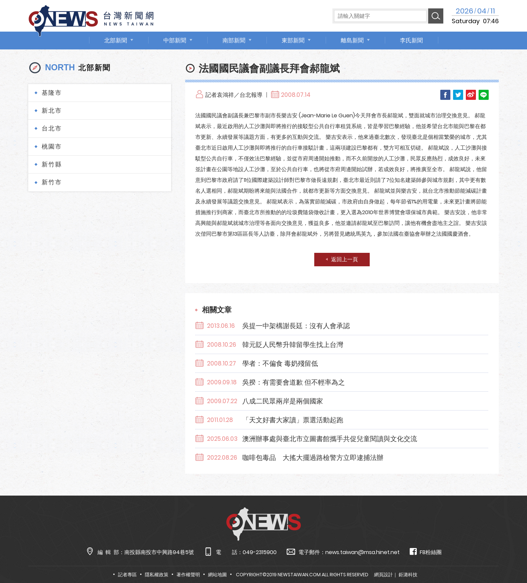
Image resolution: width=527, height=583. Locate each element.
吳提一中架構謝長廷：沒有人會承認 (296, 326)
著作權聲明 (188, 574)
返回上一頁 (344, 259)
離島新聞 (352, 40)
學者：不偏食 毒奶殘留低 (280, 363)
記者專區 (127, 574)
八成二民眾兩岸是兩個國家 (282, 401)
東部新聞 (293, 40)
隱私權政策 (156, 574)
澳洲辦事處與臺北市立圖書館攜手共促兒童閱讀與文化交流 (329, 438)
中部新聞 (174, 40)
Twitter (458, 95)
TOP (508, 558)
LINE (484, 95)
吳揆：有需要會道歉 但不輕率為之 (293, 382)
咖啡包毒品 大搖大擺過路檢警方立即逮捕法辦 (312, 457)
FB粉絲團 (426, 552)
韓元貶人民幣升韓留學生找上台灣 (292, 344)
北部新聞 (115, 40)
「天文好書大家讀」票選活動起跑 (292, 420)
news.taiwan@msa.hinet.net (362, 552)
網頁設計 (383, 574)
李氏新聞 (411, 40)
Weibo (471, 95)
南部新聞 (233, 40)
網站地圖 (217, 574)
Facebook (445, 95)
